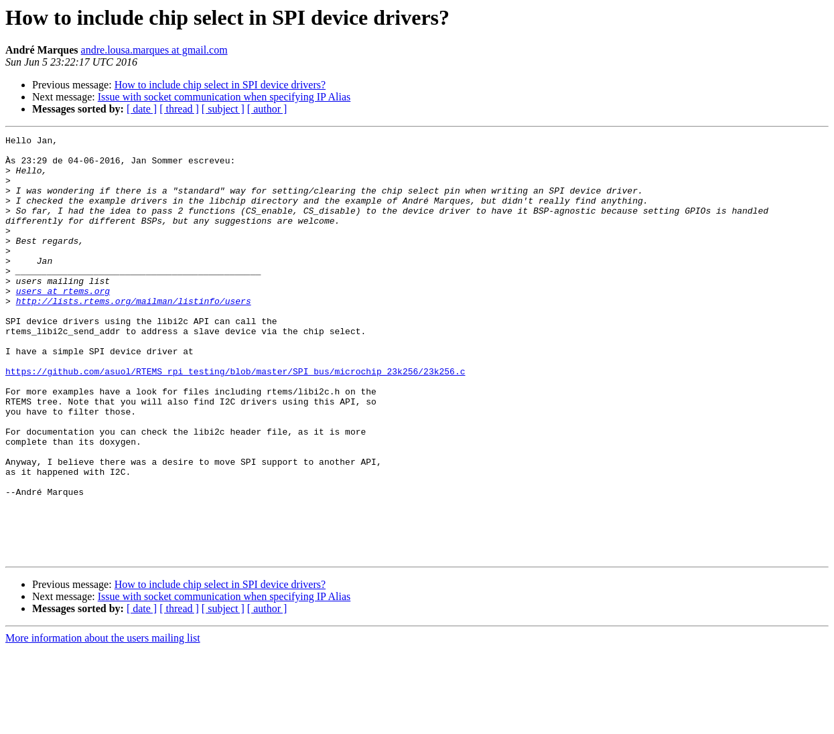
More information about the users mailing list (102, 722)
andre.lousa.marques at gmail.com (154, 50)
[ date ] (142, 109)
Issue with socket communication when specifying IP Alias (224, 96)
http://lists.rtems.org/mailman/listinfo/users (133, 335)
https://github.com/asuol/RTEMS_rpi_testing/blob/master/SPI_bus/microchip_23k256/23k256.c (235, 419)
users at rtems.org (63, 323)
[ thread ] (179, 109)
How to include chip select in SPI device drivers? (220, 84)
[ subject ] (223, 109)
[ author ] (267, 109)
